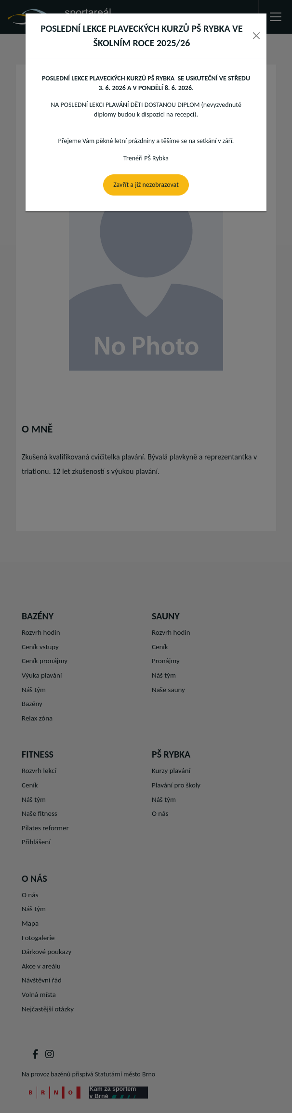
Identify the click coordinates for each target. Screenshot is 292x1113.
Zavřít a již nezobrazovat (146, 185)
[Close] (256, 35)
